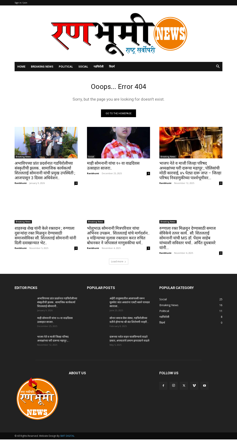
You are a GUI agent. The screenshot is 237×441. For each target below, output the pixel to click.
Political (66, 66)
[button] (217, 67)
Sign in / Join (21, 2)
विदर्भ (112, 66)
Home (21, 66)
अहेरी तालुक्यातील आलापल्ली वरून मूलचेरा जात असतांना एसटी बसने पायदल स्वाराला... (130, 303)
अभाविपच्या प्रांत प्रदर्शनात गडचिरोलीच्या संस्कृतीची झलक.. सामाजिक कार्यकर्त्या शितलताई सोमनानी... (57, 303)
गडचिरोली (99, 66)
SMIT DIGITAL (67, 437)
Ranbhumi (21, 184)
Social (83, 66)
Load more (118, 263)
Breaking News (42, 66)
